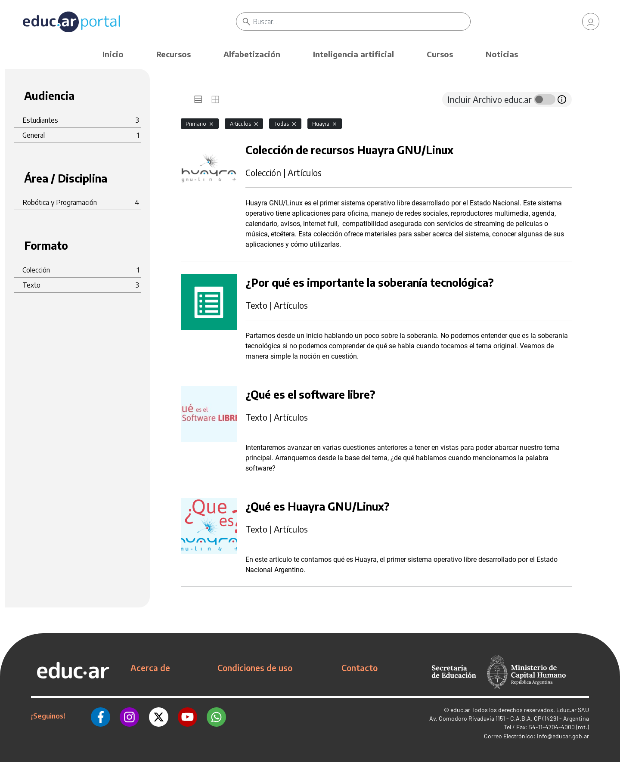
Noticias (502, 54)
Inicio (113, 54)
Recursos (173, 54)
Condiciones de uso (254, 668)
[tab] (198, 99)
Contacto (359, 668)
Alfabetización (251, 54)
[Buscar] (361, 21)
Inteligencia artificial (353, 54)
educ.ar (460, 709)
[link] (590, 21)
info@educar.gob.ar (563, 736)
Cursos (440, 54)
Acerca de (150, 668)
